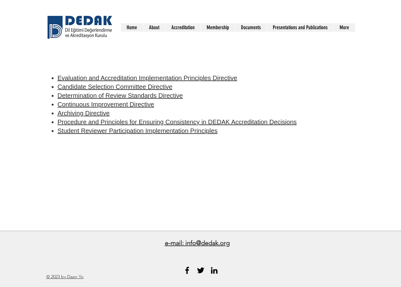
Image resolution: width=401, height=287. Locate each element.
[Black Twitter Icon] (200, 270)
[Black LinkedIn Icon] (214, 270)
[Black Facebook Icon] (187, 270)
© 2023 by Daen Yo (64, 276)
